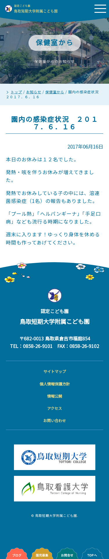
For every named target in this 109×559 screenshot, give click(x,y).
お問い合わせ (54, 420)
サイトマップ (54, 371)
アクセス (54, 408)
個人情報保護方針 (55, 384)
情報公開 (54, 396)
